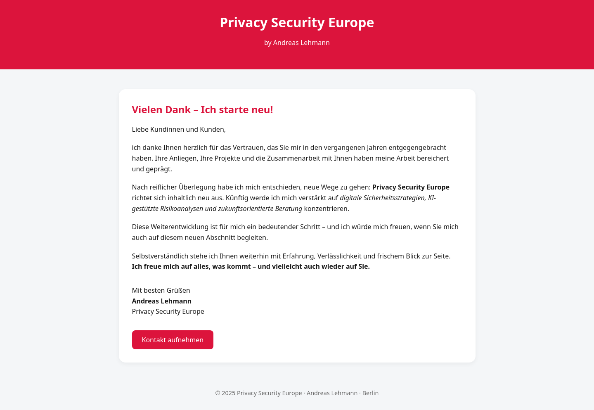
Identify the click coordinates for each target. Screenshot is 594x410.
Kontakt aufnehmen (173, 339)
